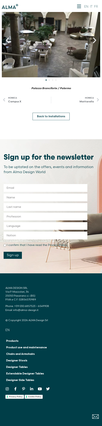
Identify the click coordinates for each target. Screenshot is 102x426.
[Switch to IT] (91, 6)
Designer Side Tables (20, 380)
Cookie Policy (34, 397)
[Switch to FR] (96, 6)
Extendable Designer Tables (25, 373)
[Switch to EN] (86, 6)
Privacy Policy (16, 397)
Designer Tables (17, 367)
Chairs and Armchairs (20, 354)
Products (12, 341)
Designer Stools (16, 360)
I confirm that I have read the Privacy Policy (37, 245)
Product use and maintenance (26, 347)
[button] (7, 40)
